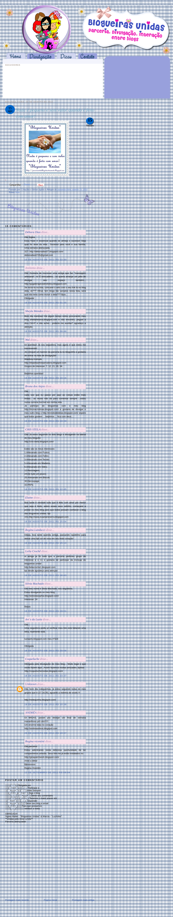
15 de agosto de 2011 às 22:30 (45, 259)
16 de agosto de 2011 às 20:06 (45, 650)
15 (90, 120)
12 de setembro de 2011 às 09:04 (47, 772)
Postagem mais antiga (83, 900)
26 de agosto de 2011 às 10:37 (45, 733)
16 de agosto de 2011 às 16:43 (45, 575)
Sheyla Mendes (34, 311)
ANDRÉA (31, 712)
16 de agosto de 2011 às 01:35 (45, 302)
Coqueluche (32, 659)
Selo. (17, 192)
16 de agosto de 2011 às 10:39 (45, 421)
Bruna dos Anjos (35, 386)
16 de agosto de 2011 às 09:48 (45, 331)
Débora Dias (32, 232)
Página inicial (50, 900)
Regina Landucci (35, 530)
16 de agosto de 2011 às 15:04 (45, 521)
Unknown (31, 684)
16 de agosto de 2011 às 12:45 (45, 489)
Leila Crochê (33, 551)
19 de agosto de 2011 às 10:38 (45, 704)
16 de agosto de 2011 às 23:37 (45, 675)
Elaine (29, 497)
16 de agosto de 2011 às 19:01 (45, 611)
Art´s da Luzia (33, 619)
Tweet (27, 184)
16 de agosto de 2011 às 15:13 (45, 543)
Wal (27, 339)
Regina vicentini (34, 741)
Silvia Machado (34, 583)
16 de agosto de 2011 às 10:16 (45, 378)
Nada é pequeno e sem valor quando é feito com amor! (55, 113)
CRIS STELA (32, 429)
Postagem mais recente (17, 900)
